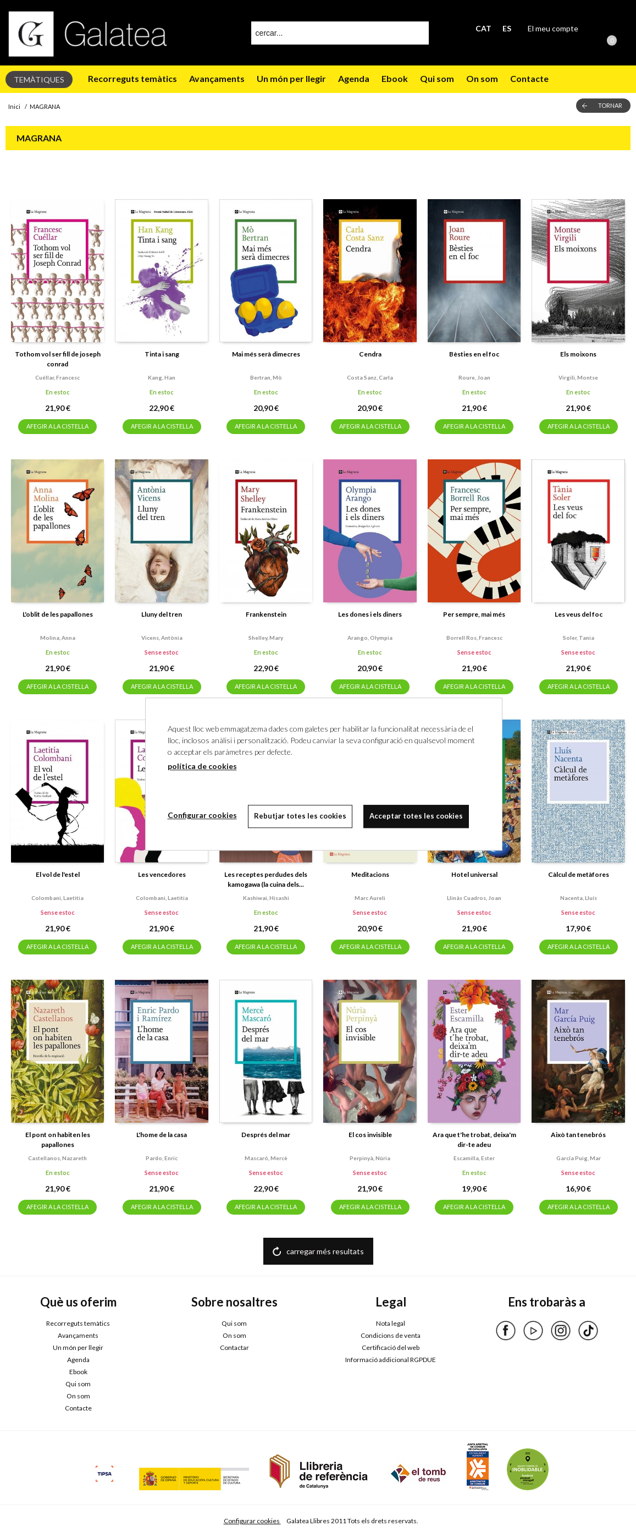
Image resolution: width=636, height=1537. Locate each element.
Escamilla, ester (474, 1158)
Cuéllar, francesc (57, 377)
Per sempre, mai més (474, 614)
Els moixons (578, 354)
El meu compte (553, 28)
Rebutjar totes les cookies (300, 815)
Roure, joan (474, 377)
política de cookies (202, 766)
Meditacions (370, 874)
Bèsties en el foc (474, 354)
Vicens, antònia (161, 637)
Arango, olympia (369, 637)
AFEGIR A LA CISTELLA (57, 426)
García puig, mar (578, 1158)
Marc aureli (370, 897)
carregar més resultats (325, 1251)
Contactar (234, 1347)
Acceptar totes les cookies (416, 815)
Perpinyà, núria (370, 1158)
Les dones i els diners (370, 614)
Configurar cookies (252, 1521)
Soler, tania (578, 637)
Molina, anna (57, 637)
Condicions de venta (391, 1335)
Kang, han (161, 377)
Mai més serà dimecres (266, 354)
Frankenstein (266, 614)
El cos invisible (370, 1134)
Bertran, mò (266, 377)
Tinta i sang (162, 354)
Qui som (437, 78)
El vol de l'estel (58, 874)
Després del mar (265, 1134)
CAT (483, 28)
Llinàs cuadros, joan (474, 897)
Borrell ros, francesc (474, 637)
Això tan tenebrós (578, 1134)
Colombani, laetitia (57, 897)
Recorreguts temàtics (132, 78)
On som (482, 78)
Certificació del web (390, 1347)
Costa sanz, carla (370, 377)
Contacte (529, 78)
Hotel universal (474, 874)
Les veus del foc (578, 614)
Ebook (394, 78)
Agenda (353, 78)
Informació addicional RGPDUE (390, 1359)
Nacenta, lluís (578, 897)
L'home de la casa (161, 1134)
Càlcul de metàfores (578, 874)
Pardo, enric (162, 1158)
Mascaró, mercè (266, 1158)
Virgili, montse (578, 377)
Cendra (370, 354)
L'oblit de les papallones (58, 614)
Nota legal (390, 1323)
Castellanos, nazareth (57, 1158)
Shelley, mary (265, 637)
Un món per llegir (291, 78)
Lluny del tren (161, 614)
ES (506, 28)
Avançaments (217, 78)
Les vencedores (162, 874)
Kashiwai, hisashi (266, 897)
